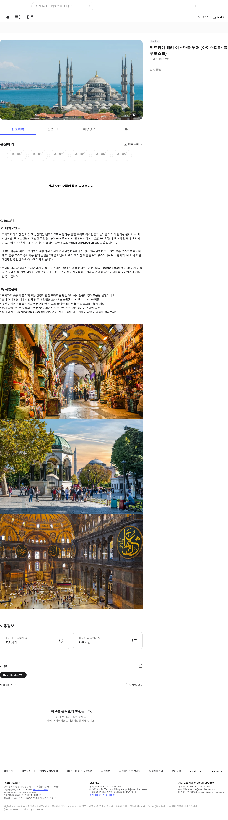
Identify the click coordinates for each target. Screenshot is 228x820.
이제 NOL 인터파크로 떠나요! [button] (54, 6)
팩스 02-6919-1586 (98, 789)
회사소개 (8, 771)
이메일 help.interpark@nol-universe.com (128, 789)
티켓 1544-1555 (113, 786)
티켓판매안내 (156, 771)
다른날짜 (133, 144)
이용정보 (89, 129)
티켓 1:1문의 (109, 795)
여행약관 (105, 771)
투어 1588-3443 (96, 786)
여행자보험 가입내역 (130, 771)
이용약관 (26, 771)
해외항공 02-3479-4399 (100, 792)
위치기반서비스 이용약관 (80, 771)
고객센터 (194, 771)
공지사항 (176, 771)
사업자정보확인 (40, 789)
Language (215, 771)
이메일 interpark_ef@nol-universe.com (196, 789)
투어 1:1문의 (95, 795)
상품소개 (53, 129)
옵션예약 (18, 129)
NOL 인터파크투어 (13, 674)
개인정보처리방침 (48, 771)
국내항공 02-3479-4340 (125, 792)
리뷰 (125, 129)
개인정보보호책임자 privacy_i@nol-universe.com (201, 792)
